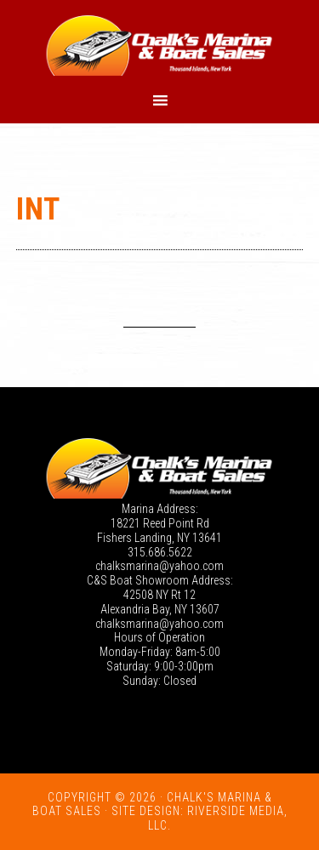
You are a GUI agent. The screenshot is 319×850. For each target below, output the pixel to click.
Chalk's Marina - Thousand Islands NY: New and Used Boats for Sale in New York (160, 45)
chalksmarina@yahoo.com (159, 566)
